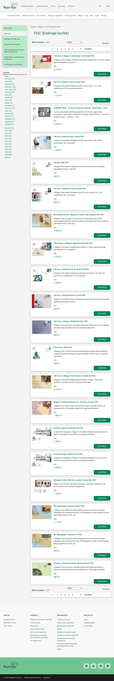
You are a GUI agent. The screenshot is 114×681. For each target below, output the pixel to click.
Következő (88, 49)
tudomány (8, 108)
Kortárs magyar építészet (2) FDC (68, 428)
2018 (6, 139)
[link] (11, 665)
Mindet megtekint (38, 42)
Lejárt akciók (8, 626)
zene (6, 111)
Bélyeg (40, 27)
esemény (8, 84)
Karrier (53, 6)
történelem (8, 87)
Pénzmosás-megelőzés (38, 632)
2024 (6, 149)
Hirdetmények (35, 623)
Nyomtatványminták (37, 629)
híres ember (9, 89)
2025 (6, 155)
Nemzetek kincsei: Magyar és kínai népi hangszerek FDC (79, 215)
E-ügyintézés (88, 626)
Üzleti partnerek (42, 6)
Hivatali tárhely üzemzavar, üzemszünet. (66, 639)
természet (8, 105)
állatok (7, 97)
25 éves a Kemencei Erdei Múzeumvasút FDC (74, 563)
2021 (6, 130)
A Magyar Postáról (63, 620)
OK (100, 6)
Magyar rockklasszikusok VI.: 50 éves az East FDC (76, 402)
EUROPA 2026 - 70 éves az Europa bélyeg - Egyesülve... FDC (80, 108)
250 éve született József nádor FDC (69, 82)
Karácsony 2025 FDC (63, 347)
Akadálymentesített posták (66, 632)
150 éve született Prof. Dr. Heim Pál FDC (71, 269)
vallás (7, 81)
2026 (6, 157)
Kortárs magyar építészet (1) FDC (68, 454)
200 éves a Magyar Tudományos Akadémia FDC (75, 376)
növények (8, 124)
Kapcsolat (61, 6)
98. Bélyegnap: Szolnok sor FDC (68, 535)
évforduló (8, 79)
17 (81, 49)
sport (7, 100)
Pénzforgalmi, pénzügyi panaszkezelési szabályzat (39, 636)
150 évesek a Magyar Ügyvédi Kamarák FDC (73, 243)
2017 (6, 141)
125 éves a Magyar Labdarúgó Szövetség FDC (74, 56)
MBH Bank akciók (10, 623)
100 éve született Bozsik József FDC (70, 295)
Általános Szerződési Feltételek (41, 620)
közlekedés (9, 119)
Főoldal (33, 27)
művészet (8, 92)
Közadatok (47, 678)
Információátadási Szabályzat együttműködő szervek (67, 645)
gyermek (8, 114)
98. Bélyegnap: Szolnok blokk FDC (69, 506)
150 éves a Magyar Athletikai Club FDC (71, 321)
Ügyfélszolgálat (89, 623)
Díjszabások (34, 626)
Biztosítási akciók (9, 620)
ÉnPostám (71, 6)
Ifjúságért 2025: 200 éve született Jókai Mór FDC (75, 480)
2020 (6, 136)
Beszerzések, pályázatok (65, 626)
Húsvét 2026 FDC (61, 163)
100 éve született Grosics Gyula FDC (70, 189)
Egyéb (59, 649)
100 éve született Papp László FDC (69, 137)
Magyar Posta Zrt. (11, 6)
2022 (6, 152)
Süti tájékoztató (35, 641)
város (7, 95)
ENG (108, 6)
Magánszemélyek (27, 6)
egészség (8, 122)
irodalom (8, 116)
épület (7, 103)
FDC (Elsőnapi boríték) (52, 27)
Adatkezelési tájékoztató (65, 623)
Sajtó (85, 620)
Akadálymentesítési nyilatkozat (67, 635)
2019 (6, 147)
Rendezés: (105, 43)
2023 (6, 144)
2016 (6, 133)
